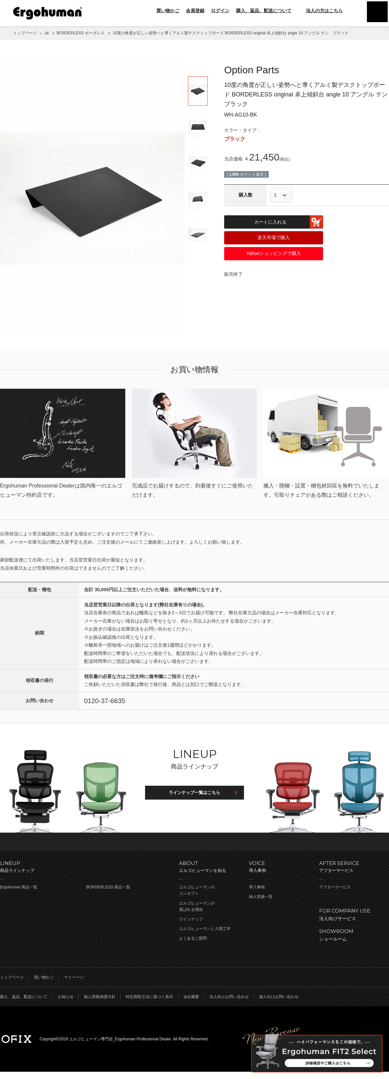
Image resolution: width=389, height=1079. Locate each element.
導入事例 (257, 894)
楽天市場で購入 (273, 237)
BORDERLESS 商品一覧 (108, 894)
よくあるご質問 (193, 945)
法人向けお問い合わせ (229, 1004)
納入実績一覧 (261, 904)
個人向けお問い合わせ (279, 1004)
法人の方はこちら (320, 10)
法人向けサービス (350, 921)
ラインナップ (191, 926)
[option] (92, 198)
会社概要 (191, 1004)
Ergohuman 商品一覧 (18, 894)
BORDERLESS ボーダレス (81, 33)
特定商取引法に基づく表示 (149, 1004)
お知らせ (66, 1004)
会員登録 (195, 10)
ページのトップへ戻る (194, 848)
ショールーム (350, 942)
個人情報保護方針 (99, 1004)
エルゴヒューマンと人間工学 (204, 936)
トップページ (25, 33)
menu (376, 13)
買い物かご (167, 10)
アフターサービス (335, 894)
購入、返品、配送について (263, 10)
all (47, 33)
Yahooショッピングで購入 (273, 253)
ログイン (220, 10)
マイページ (74, 984)
